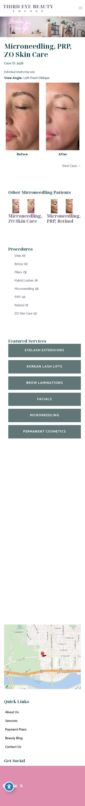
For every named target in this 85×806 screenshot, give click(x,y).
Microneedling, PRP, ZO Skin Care (38, 50)
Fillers (18, 272)
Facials (44, 399)
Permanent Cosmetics (44, 431)
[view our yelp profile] (21, 785)
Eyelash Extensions (44, 350)
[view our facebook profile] (3, 785)
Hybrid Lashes (24, 280)
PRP (17, 297)
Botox (18, 264)
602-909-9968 (31, 561)
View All (19, 256)
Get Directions (14, 572)
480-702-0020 (30, 551)
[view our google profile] (15, 785)
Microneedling (24, 289)
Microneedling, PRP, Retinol (64, 218)
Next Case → (71, 166)
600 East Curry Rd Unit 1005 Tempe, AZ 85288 (33, 537)
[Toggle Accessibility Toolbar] (9, 787)
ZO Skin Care (23, 313)
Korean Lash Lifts (44, 366)
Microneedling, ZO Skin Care (25, 218)
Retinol (19, 305)
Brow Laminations (44, 383)
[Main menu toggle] (80, 8)
